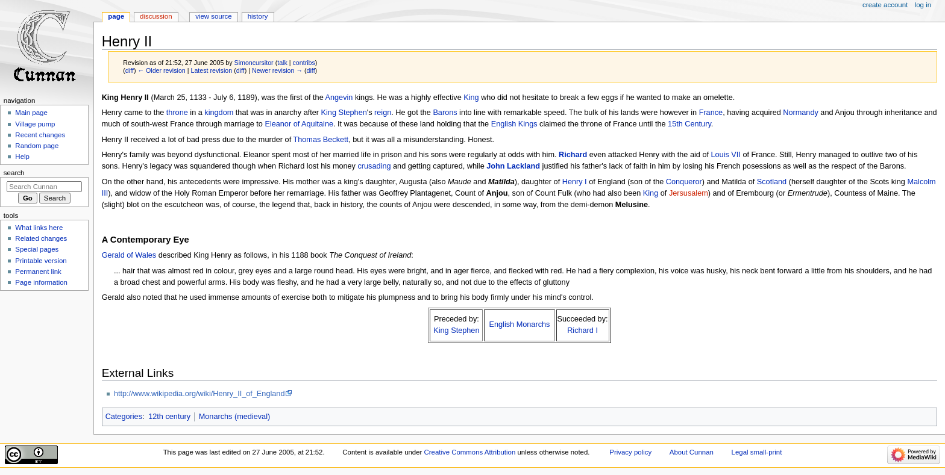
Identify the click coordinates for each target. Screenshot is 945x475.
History (258, 16)
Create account (885, 4)
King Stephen (344, 112)
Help (22, 156)
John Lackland (513, 166)
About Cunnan (692, 452)
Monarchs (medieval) (234, 416)
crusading (374, 166)
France (711, 112)
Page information (41, 282)
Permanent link (38, 271)
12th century (169, 416)
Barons (445, 112)
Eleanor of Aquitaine (299, 124)
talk (282, 62)
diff (129, 70)
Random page (36, 145)
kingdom (218, 112)
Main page (31, 112)
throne (177, 112)
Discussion (156, 16)
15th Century (689, 124)
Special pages (36, 249)
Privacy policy (630, 452)
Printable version (40, 260)
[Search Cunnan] (44, 186)
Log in (923, 4)
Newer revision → (277, 70)
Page (116, 16)
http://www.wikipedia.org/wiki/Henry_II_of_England (199, 394)
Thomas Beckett (320, 139)
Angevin (339, 97)
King (471, 97)
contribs (304, 62)
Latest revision (211, 70)
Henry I (574, 182)
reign (382, 112)
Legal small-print (757, 452)
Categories (123, 416)
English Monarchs (519, 324)
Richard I (582, 330)
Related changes (41, 238)
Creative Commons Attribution (470, 452)
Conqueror (684, 182)
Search (14, 172)
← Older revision (161, 70)
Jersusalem (688, 193)
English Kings (514, 124)
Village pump (35, 124)
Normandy (800, 112)
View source (213, 16)
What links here (39, 227)
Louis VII (726, 155)
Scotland (771, 182)
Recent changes (40, 134)
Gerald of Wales (129, 255)
